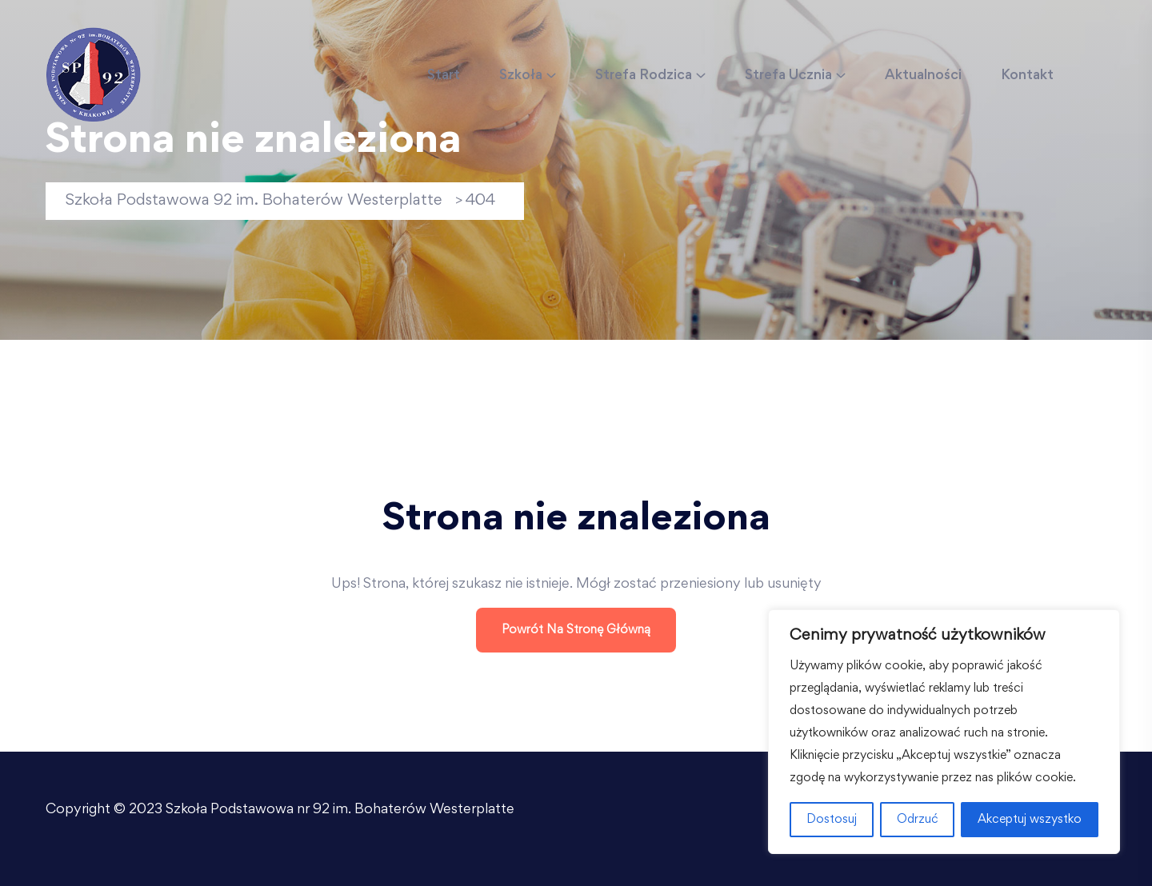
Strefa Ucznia (788, 76)
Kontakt (1027, 76)
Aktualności (923, 76)
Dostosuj (831, 819)
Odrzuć (917, 819)
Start (443, 76)
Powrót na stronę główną (576, 630)
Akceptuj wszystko (1030, 819)
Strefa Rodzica (643, 76)
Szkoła (520, 76)
